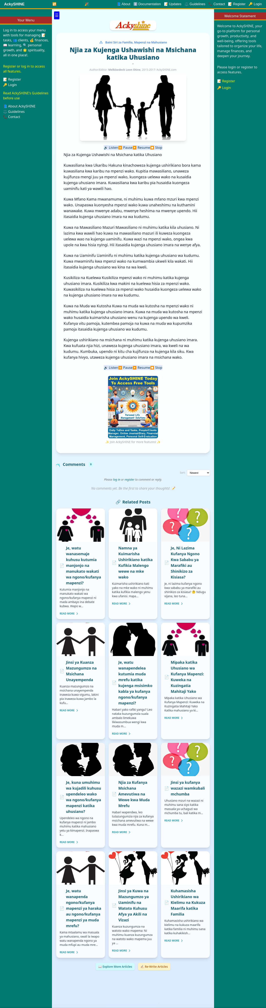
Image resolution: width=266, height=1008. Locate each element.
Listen (111, 147)
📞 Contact (11, 116)
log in (116, 479)
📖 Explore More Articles (115, 967)
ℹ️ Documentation (147, 4)
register (129, 479)
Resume (141, 147)
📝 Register (226, 81)
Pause (125, 147)
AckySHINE (14, 4)
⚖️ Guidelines (195, 4)
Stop (156, 147)
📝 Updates (172, 4)
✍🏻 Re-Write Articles (154, 967)
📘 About (123, 4)
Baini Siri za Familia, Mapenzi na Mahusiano (136, 42)
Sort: (182, 472)
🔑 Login (10, 84)
